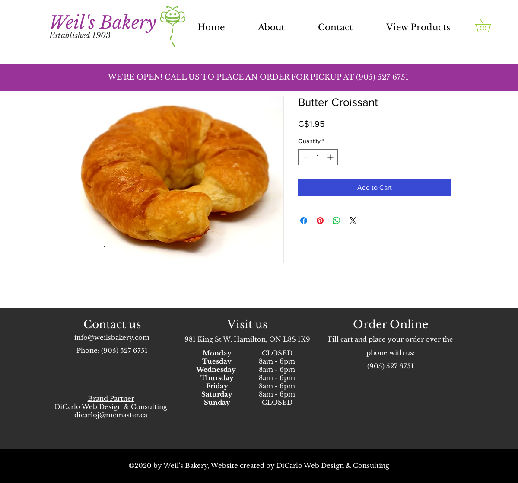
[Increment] (331, 157)
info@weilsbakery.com (111, 337)
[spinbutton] (318, 157)
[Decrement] (304, 157)
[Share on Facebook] (304, 220)
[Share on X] (353, 220)
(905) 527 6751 (124, 350)
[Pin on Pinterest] (320, 220)
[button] (489, 25)
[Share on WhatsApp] (336, 220)
